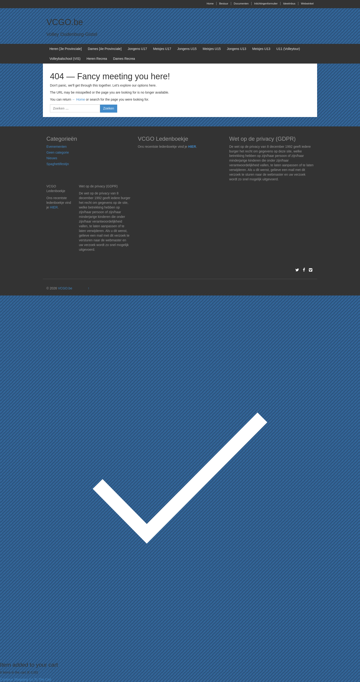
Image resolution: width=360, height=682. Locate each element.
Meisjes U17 (162, 49)
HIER (192, 146)
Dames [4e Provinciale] (105, 49)
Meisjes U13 (261, 49)
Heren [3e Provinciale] (65, 49)
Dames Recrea (124, 59)
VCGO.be (64, 22)
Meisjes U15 (212, 49)
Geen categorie (57, 152)
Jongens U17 (137, 49)
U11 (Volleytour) (288, 49)
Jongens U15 (187, 49)
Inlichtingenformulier (266, 3)
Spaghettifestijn (57, 164)
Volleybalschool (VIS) (64, 59)
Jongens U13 (236, 49)
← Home (78, 99)
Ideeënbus (289, 3)
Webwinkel (307, 3)
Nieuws (51, 158)
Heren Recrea (96, 59)
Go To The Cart (40, 679)
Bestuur (223, 3)
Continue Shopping (14, 679)
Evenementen (56, 146)
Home (210, 3)
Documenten (241, 3)
